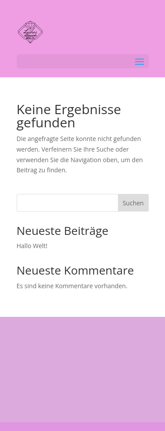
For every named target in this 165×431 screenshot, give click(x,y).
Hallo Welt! (32, 246)
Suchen (133, 203)
